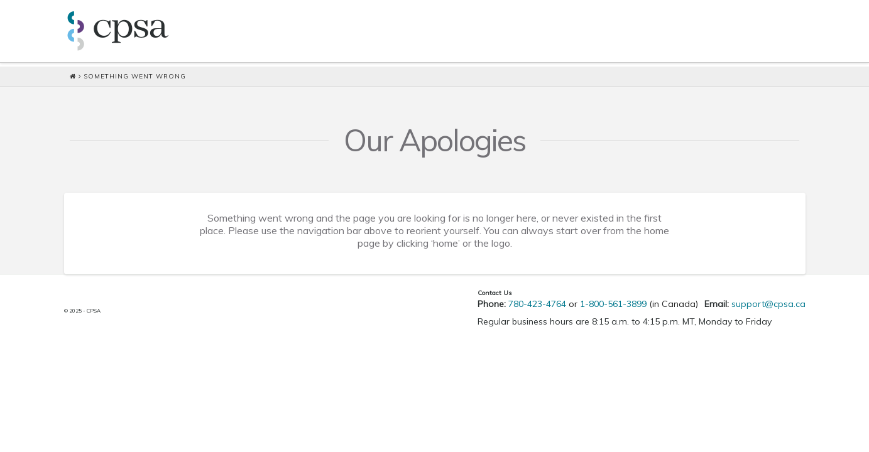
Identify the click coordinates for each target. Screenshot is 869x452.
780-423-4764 (537, 303)
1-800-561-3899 (613, 303)
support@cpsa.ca (768, 303)
